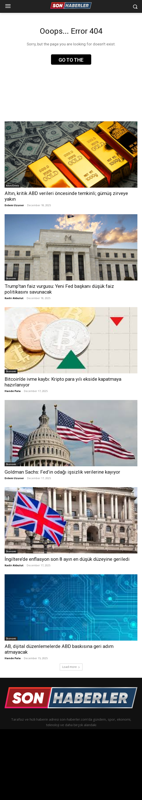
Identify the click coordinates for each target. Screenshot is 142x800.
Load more (71, 667)
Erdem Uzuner (14, 205)
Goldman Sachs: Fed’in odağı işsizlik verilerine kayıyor (62, 472)
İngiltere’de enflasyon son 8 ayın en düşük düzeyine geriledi (67, 559)
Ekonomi (11, 278)
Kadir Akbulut (14, 298)
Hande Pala (13, 391)
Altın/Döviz (12, 185)
